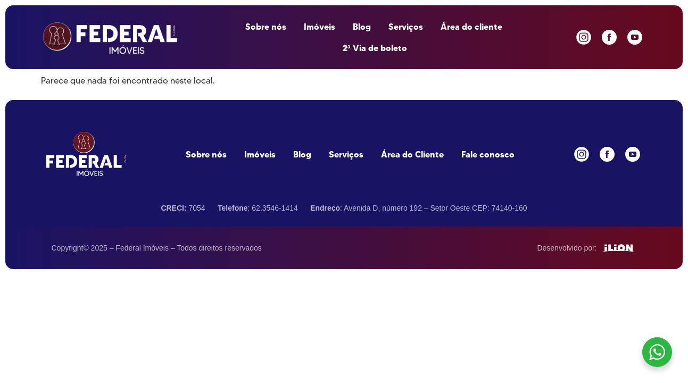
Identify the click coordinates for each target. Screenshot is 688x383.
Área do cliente (471, 26)
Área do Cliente (412, 154)
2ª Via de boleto (375, 48)
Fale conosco (488, 154)
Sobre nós (265, 26)
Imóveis (319, 26)
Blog (362, 26)
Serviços (405, 26)
